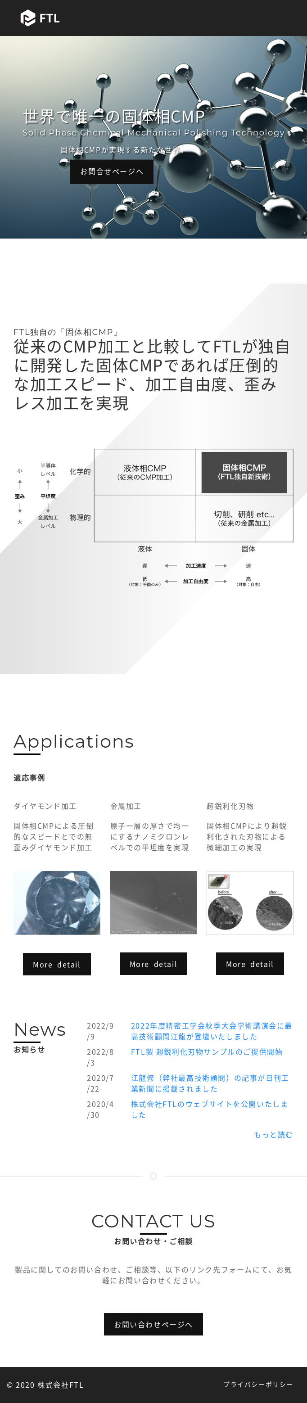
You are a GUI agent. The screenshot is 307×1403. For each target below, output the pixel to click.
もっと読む (273, 1134)
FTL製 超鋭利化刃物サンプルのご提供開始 (207, 1052)
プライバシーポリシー (258, 1384)
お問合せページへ (112, 171)
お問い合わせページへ (153, 1324)
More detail (57, 964)
